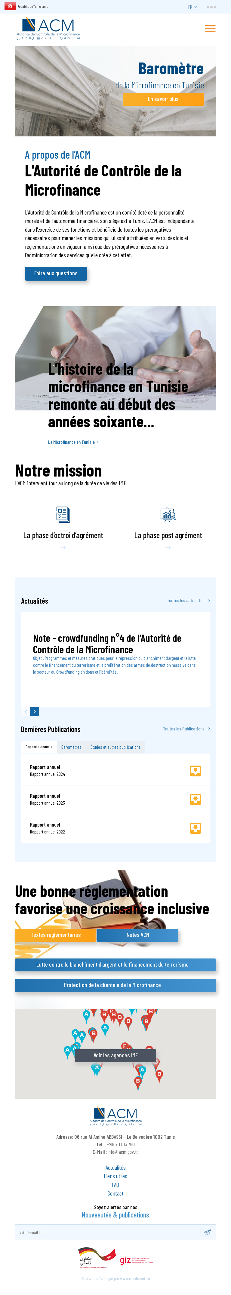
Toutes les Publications (186, 728)
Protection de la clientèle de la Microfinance (112, 984)
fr (190, 7)
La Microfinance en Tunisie (73, 442)
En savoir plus (163, 98)
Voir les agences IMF (116, 1055)
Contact (116, 1193)
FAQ (115, 1184)
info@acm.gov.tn (123, 1151)
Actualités (116, 1167)
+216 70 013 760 (121, 1144)
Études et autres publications (116, 747)
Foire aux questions (56, 272)
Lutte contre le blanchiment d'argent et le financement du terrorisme (112, 964)
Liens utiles (115, 1175)
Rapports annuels (39, 746)
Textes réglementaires (56, 934)
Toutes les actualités (188, 600)
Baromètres (71, 747)
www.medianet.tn (135, 1279)
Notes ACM (138, 934)
